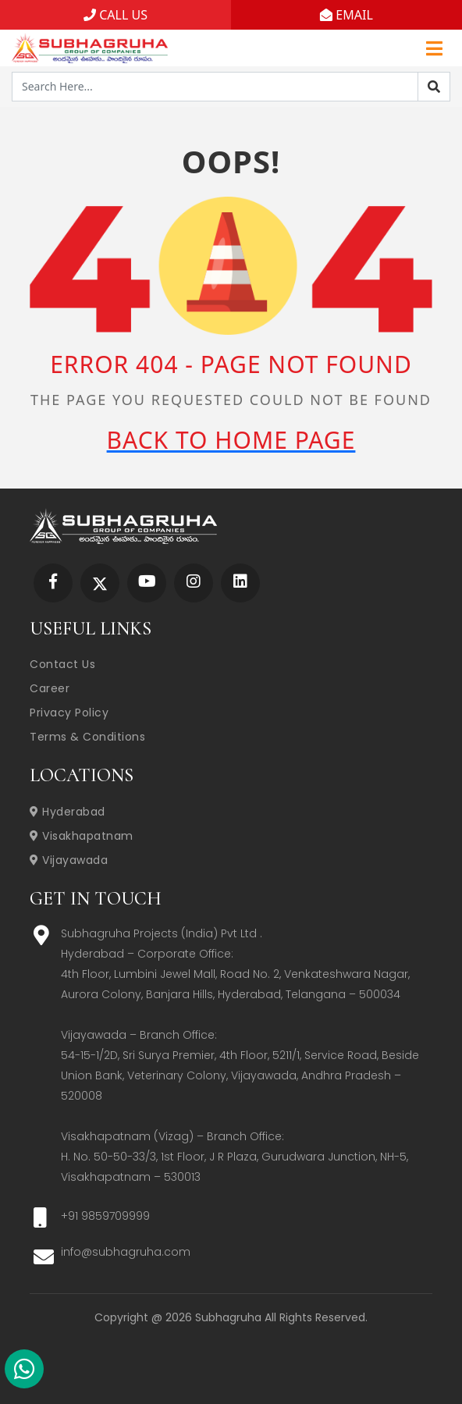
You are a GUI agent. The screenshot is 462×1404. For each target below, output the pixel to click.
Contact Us (62, 664)
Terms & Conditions (87, 737)
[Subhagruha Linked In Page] (240, 582)
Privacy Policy (69, 712)
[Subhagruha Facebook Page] (53, 582)
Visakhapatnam (81, 836)
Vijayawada (69, 860)
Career (49, 688)
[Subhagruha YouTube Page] (147, 582)
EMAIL (346, 14)
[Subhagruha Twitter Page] (100, 582)
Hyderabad (67, 811)
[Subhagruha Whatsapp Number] (24, 1372)
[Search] (434, 86)
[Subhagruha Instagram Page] (194, 582)
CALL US (115, 14)
